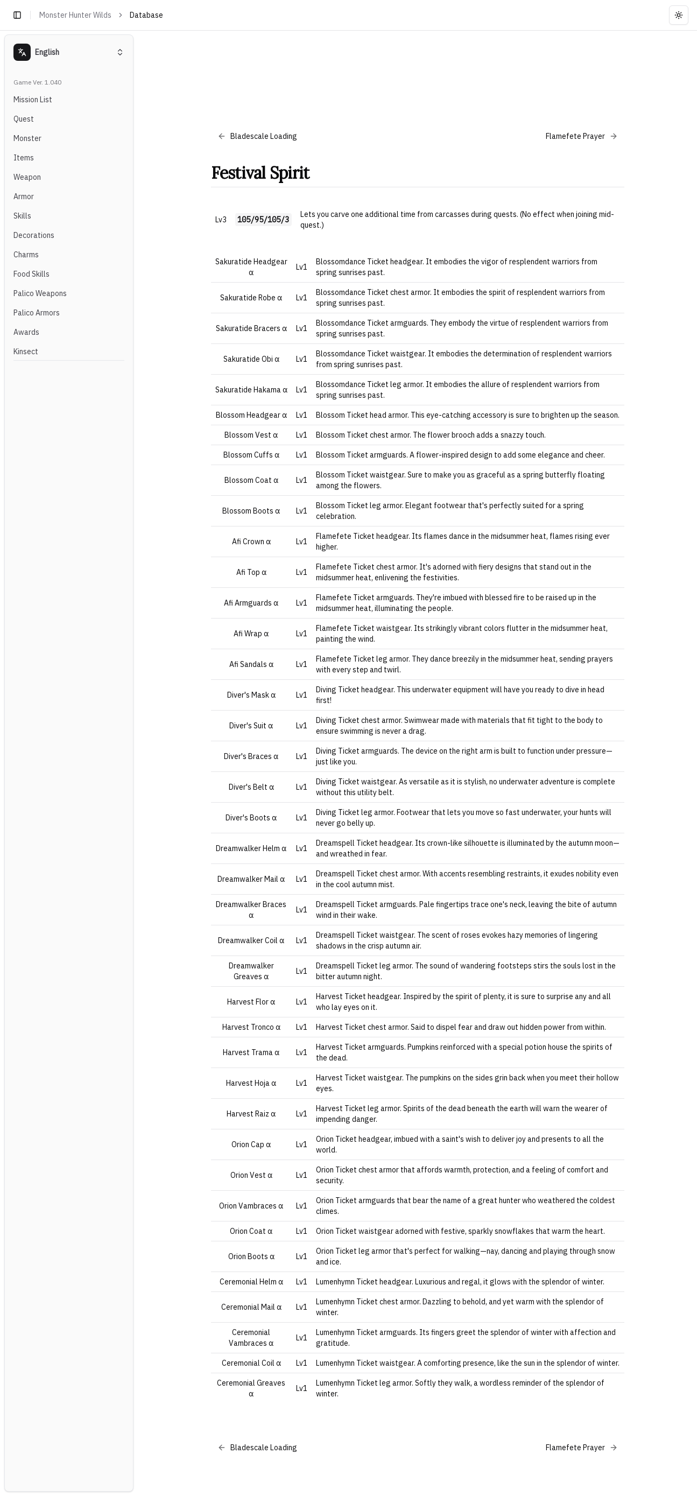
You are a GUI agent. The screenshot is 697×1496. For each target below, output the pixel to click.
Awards (26, 332)
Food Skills (31, 274)
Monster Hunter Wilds (75, 15)
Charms (26, 254)
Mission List (32, 99)
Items (23, 158)
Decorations (33, 235)
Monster (27, 138)
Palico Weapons (40, 293)
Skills (22, 216)
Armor (23, 196)
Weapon (27, 177)
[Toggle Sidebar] (137, 763)
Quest (23, 119)
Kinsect (25, 351)
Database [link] (146, 15)
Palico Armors (36, 313)
